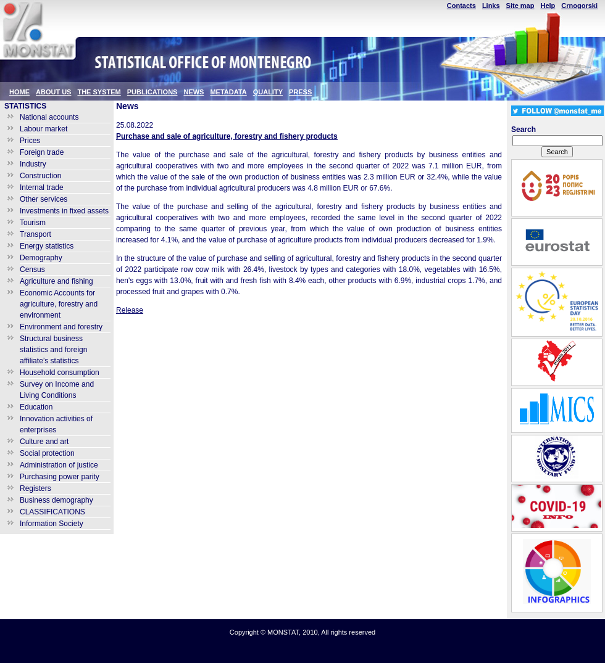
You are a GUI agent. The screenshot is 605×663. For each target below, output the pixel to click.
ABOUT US (53, 92)
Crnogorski (579, 5)
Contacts (461, 5)
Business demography (56, 500)
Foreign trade (42, 152)
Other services (43, 199)
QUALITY (268, 92)
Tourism (33, 222)
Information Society (51, 523)
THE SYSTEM (98, 92)
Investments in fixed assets (64, 211)
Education (36, 407)
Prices (30, 140)
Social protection (47, 453)
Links (491, 5)
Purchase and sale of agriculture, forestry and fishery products (227, 136)
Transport (35, 234)
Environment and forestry (61, 327)
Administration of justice (59, 465)
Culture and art (44, 441)
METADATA (228, 92)
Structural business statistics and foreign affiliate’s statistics (53, 349)
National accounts (49, 117)
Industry (33, 164)
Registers (35, 488)
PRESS (300, 92)
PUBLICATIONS (152, 92)
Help (547, 5)
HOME (19, 92)
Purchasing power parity (59, 476)
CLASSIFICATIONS (52, 512)
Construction (40, 175)
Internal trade (42, 187)
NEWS (193, 92)
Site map (520, 5)
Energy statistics (46, 246)
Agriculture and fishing (56, 281)
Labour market (43, 129)
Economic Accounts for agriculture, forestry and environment (59, 304)
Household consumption (59, 372)
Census (32, 269)
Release (129, 310)
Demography (41, 257)
